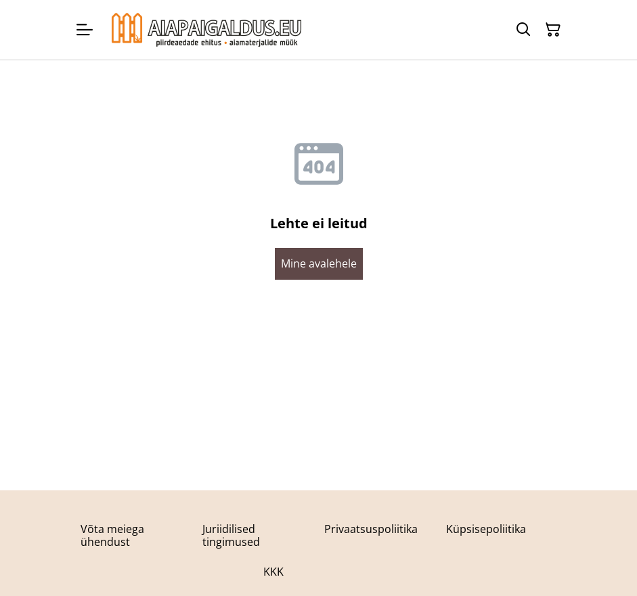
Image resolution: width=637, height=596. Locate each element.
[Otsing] (523, 30)
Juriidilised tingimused (231, 535)
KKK (273, 571)
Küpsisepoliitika (486, 529)
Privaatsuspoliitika (371, 529)
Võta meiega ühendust (112, 535)
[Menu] (85, 30)
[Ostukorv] (553, 30)
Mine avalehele (319, 263)
